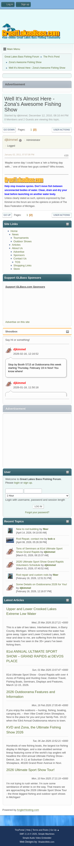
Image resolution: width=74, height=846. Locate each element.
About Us (17, 248)
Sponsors (18, 255)
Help (28, 830)
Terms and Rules (41, 830)
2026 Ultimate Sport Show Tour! (30, 770)
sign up (27, 482)
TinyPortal (19, 830)
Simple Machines (46, 834)
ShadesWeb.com (46, 842)
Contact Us (19, 258)
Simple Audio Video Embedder (36, 838)
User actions (61, 130)
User (7, 472)
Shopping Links (22, 265)
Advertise (18, 251)
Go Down (9, 130)
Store (16, 268)
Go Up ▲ (54, 830)
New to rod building (27, 529)
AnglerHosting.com (28, 809)
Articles (16, 244)
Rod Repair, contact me (30, 538)
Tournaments (21, 237)
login (17, 482)
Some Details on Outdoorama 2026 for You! (41, 584)
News (15, 234)
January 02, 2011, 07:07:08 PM (19, 154)
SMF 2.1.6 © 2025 (28, 834)
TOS (17, 262)
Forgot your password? (37, 512)
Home (14, 231)
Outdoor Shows (22, 241)
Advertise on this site (17, 321)
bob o (51, 538)
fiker (45, 529)
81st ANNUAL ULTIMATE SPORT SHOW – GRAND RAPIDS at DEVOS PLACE (35, 656)
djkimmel (19, 349)
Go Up (7, 215)
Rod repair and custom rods (32, 574)
